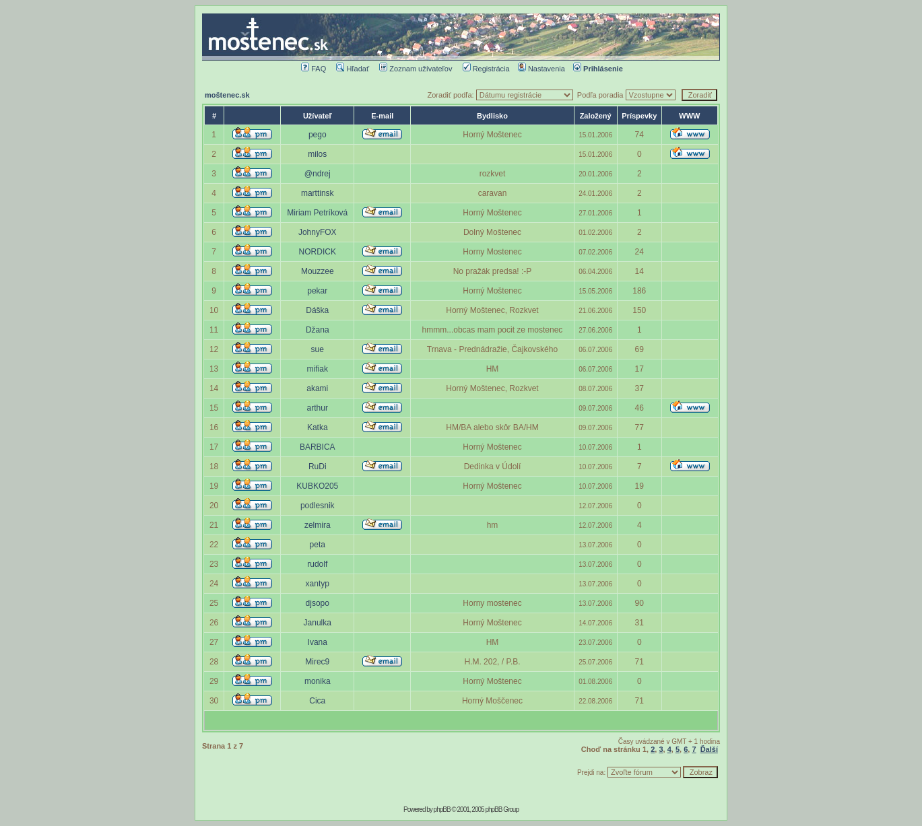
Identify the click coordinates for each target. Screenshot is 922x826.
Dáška (317, 310)
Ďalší (709, 749)
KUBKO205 (317, 486)
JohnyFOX (317, 232)
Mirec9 (317, 661)
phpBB (442, 809)
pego (317, 134)
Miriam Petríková (317, 212)
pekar (317, 291)
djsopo (317, 603)
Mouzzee (317, 271)
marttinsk (317, 193)
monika (317, 681)
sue (317, 349)
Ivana (317, 642)
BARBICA (317, 447)
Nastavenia (541, 69)
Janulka (317, 622)
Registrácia (486, 69)
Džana (317, 330)
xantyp (317, 583)
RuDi (317, 466)
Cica (317, 700)
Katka (317, 427)
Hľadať (352, 69)
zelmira (317, 525)
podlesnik (317, 505)
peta (317, 544)
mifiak (317, 369)
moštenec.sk (227, 95)
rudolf (317, 564)
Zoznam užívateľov (415, 69)
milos (317, 154)
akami (317, 388)
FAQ (313, 69)
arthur (317, 408)
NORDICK (317, 251)
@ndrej (317, 173)
